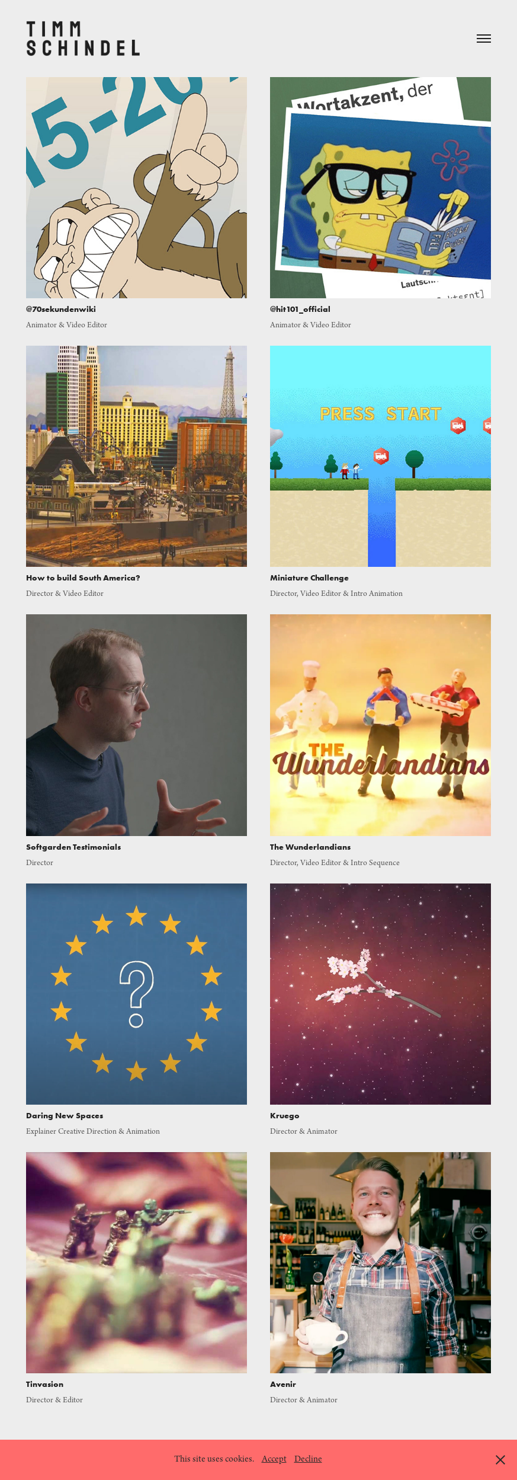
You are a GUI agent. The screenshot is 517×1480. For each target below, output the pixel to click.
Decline (308, 1459)
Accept (274, 1459)
